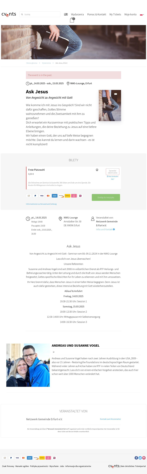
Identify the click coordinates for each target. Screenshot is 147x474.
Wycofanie (53, 466)
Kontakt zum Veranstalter (110, 419)
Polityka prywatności (39, 466)
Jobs (62, 466)
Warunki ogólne (22, 466)
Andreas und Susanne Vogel (75, 345)
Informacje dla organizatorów (78, 466)
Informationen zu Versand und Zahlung (41, 204)
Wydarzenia (46, 63)
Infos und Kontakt (105, 229)
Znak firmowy (8, 466)
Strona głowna (31, 63)
